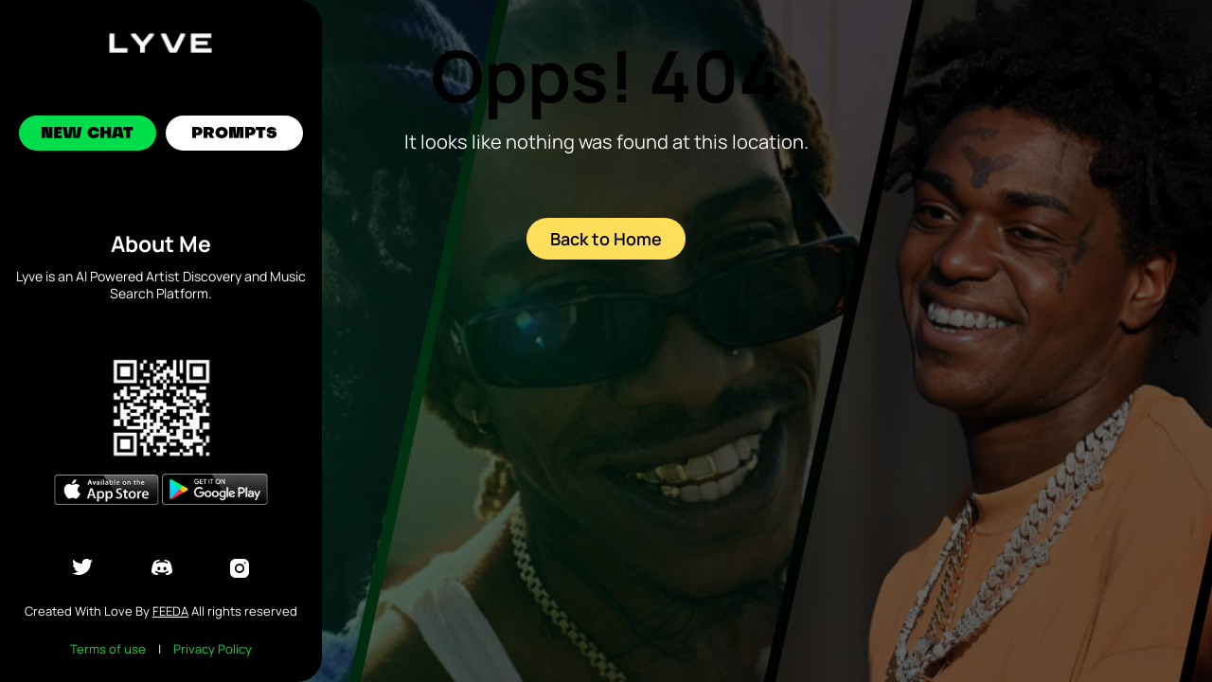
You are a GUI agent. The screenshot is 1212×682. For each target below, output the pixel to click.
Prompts (234, 134)
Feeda (170, 610)
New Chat (88, 134)
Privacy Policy (212, 648)
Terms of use (108, 648)
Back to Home (606, 238)
